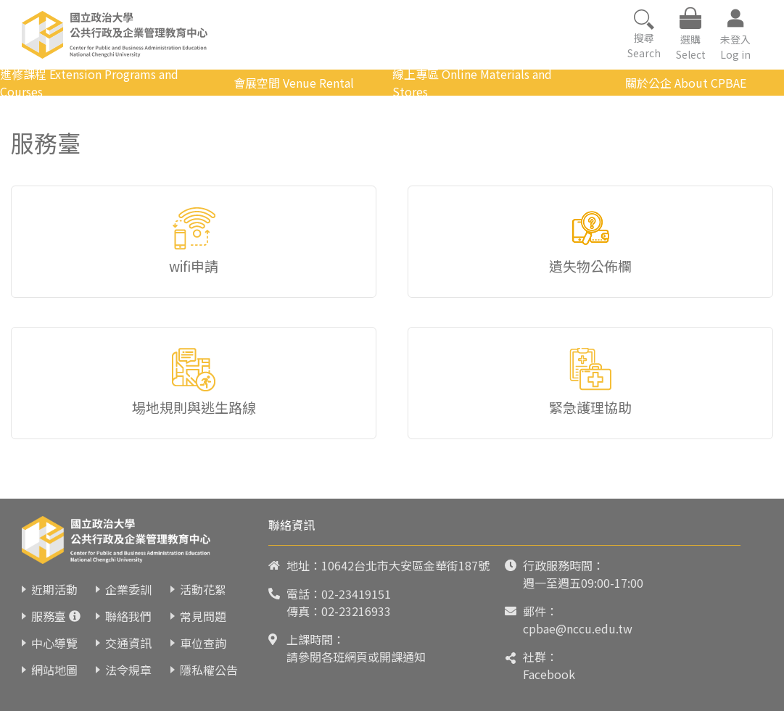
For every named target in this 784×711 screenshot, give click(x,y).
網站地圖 (54, 669)
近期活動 (54, 589)
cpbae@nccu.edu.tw (577, 628)
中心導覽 (54, 643)
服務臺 (48, 616)
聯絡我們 (128, 616)
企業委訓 (128, 589)
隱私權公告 (209, 669)
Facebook (549, 674)
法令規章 (128, 669)
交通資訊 (128, 643)
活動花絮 (203, 589)
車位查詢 (203, 643)
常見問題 (203, 616)
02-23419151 (356, 593)
